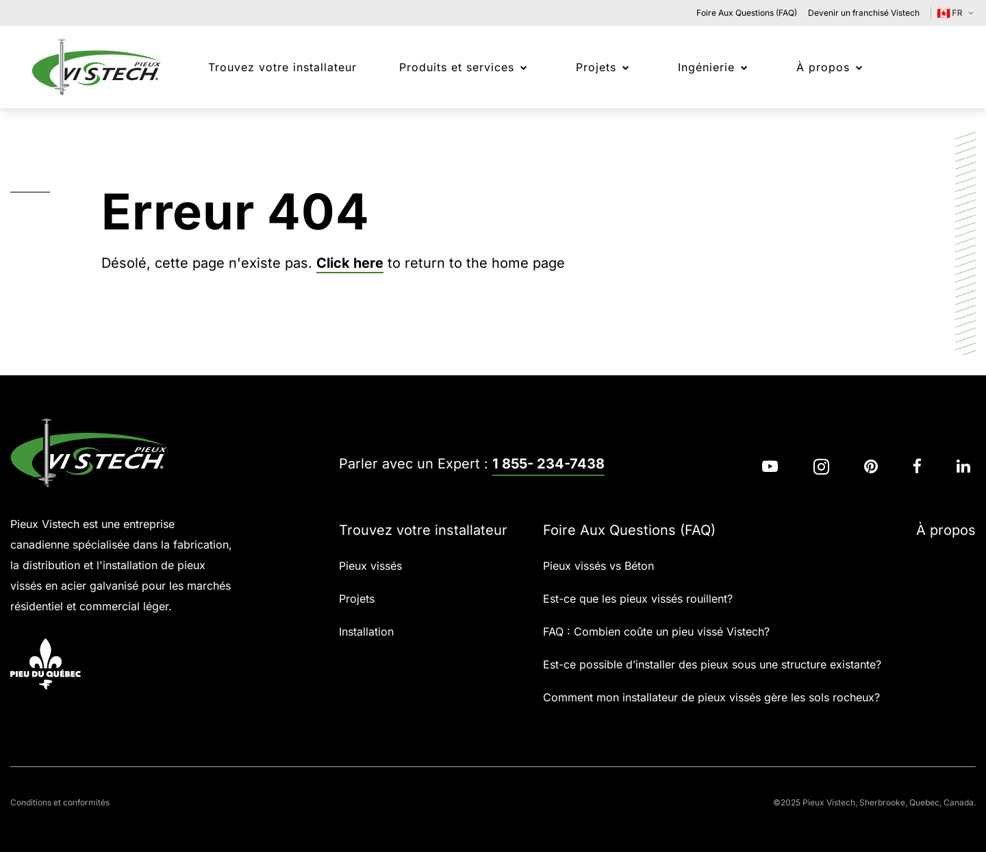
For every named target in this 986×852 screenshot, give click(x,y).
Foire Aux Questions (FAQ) (746, 13)
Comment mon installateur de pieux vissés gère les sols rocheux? (711, 697)
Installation (366, 631)
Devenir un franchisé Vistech (864, 13)
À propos (823, 67)
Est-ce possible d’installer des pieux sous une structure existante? (712, 664)
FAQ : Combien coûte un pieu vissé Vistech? (656, 631)
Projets (596, 67)
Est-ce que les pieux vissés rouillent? (638, 598)
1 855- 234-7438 (548, 463)
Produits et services (456, 67)
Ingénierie (706, 67)
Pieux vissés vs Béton (598, 566)
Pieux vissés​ (370, 566)
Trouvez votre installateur (423, 530)
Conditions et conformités (60, 802)
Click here (349, 263)
